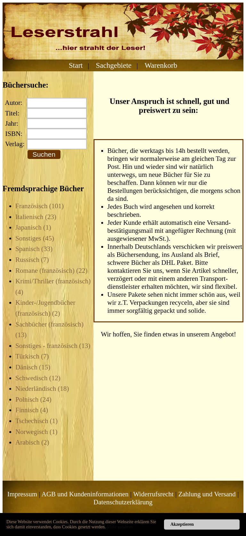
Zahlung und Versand (207, 494)
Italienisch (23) (35, 217)
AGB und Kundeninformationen (85, 494)
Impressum (22, 494)
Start (76, 65)
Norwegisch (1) (36, 432)
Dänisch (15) (32, 367)
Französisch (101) (39, 206)
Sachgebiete (113, 65)
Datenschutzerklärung (123, 502)
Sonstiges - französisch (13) (52, 346)
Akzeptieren (182, 524)
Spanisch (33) (34, 249)
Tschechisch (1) (36, 421)
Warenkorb (160, 65)
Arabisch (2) (32, 442)
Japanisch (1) (33, 227)
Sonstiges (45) (34, 238)
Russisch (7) (32, 260)
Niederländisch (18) (42, 388)
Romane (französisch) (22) (51, 270)
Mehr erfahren (120, 526)
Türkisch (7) (32, 356)
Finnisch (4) (31, 410)
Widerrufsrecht (153, 494)
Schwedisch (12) (38, 378)
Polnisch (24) (33, 399)
